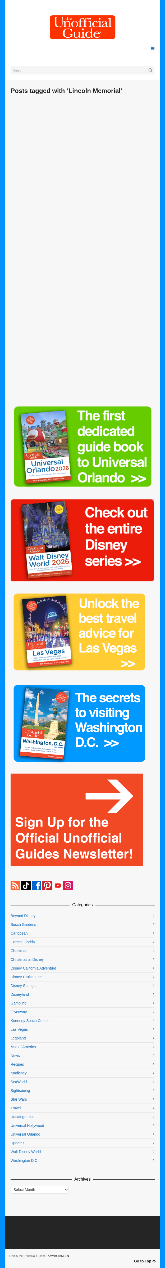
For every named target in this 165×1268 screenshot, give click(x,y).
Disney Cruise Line (26, 977)
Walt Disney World (26, 1152)
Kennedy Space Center (30, 1021)
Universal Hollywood (27, 1125)
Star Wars (19, 1099)
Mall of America (23, 1047)
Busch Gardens (23, 924)
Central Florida (23, 942)
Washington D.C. (24, 1160)
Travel (16, 1108)
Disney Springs (23, 986)
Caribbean (19, 933)
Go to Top (145, 1261)
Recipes (17, 1064)
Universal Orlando (25, 1134)
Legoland (18, 1038)
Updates (17, 1143)
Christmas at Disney (27, 959)
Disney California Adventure (33, 968)
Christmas (19, 951)
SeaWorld (19, 1082)
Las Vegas (19, 1029)
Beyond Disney (23, 916)
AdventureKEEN (58, 1255)
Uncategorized (22, 1117)
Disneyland (20, 994)
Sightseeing (20, 1090)
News (15, 1055)
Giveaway (19, 1012)
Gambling (18, 1003)
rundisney (19, 1073)
